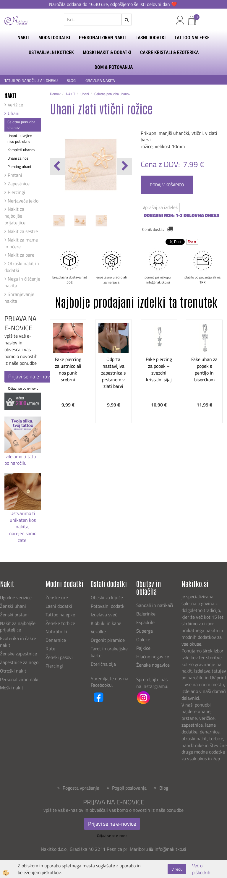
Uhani (14, 113)
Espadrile (145, 622)
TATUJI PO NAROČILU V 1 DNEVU (31, 80)
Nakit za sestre (23, 231)
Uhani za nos (17, 158)
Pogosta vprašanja (81, 787)
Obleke (143, 639)
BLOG (72, 80)
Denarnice (56, 640)
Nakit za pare (21, 254)
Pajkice (143, 648)
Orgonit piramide (108, 640)
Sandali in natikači (155, 605)
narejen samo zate (22, 537)
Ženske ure (57, 597)
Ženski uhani (13, 606)
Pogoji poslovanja (129, 787)
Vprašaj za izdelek (160, 207)
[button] (124, 166)
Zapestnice (19, 183)
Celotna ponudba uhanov (21, 124)
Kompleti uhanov (21, 150)
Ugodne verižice (16, 597)
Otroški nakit (13, 670)
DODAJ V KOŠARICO (167, 185)
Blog (163, 787)
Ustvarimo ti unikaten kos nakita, (23, 520)
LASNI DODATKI (150, 38)
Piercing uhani (19, 166)
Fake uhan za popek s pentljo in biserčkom (204, 369)
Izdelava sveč (104, 614)
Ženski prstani (15, 614)
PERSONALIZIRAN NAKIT (103, 38)
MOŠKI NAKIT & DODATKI (107, 52)
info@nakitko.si (170, 849)
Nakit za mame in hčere (21, 243)
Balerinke (145, 613)
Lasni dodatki (59, 606)
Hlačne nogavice (152, 656)
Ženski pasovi (60, 657)
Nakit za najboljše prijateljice (14, 215)
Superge (144, 630)
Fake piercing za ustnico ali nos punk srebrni (68, 369)
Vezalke (98, 631)
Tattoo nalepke (60, 614)
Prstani (15, 175)
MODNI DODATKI (54, 38)
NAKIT (23, 38)
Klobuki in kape (106, 623)
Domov (55, 94)
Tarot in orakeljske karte (109, 652)
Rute (50, 648)
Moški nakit (12, 687)
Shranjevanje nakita (19, 297)
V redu (176, 869)
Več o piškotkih (201, 869)
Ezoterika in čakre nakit (18, 642)
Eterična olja (103, 664)
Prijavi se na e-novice (32, 376)
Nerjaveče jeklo (23, 200)
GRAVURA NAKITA (100, 80)
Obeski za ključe (107, 597)
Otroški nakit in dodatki (21, 267)
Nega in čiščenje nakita (22, 282)
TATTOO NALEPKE (192, 38)
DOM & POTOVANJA (114, 67)
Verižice (15, 104)
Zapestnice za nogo (20, 662)
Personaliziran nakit (20, 679)
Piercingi (16, 192)
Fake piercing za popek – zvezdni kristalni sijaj (159, 369)
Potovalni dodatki (108, 606)
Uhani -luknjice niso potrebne (19, 138)
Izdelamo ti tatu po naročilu (20, 460)
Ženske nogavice (153, 664)
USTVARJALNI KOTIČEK (51, 52)
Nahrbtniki (56, 631)
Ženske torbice (60, 623)
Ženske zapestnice (19, 653)
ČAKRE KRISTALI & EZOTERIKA (169, 52)
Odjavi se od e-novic (23, 388)
